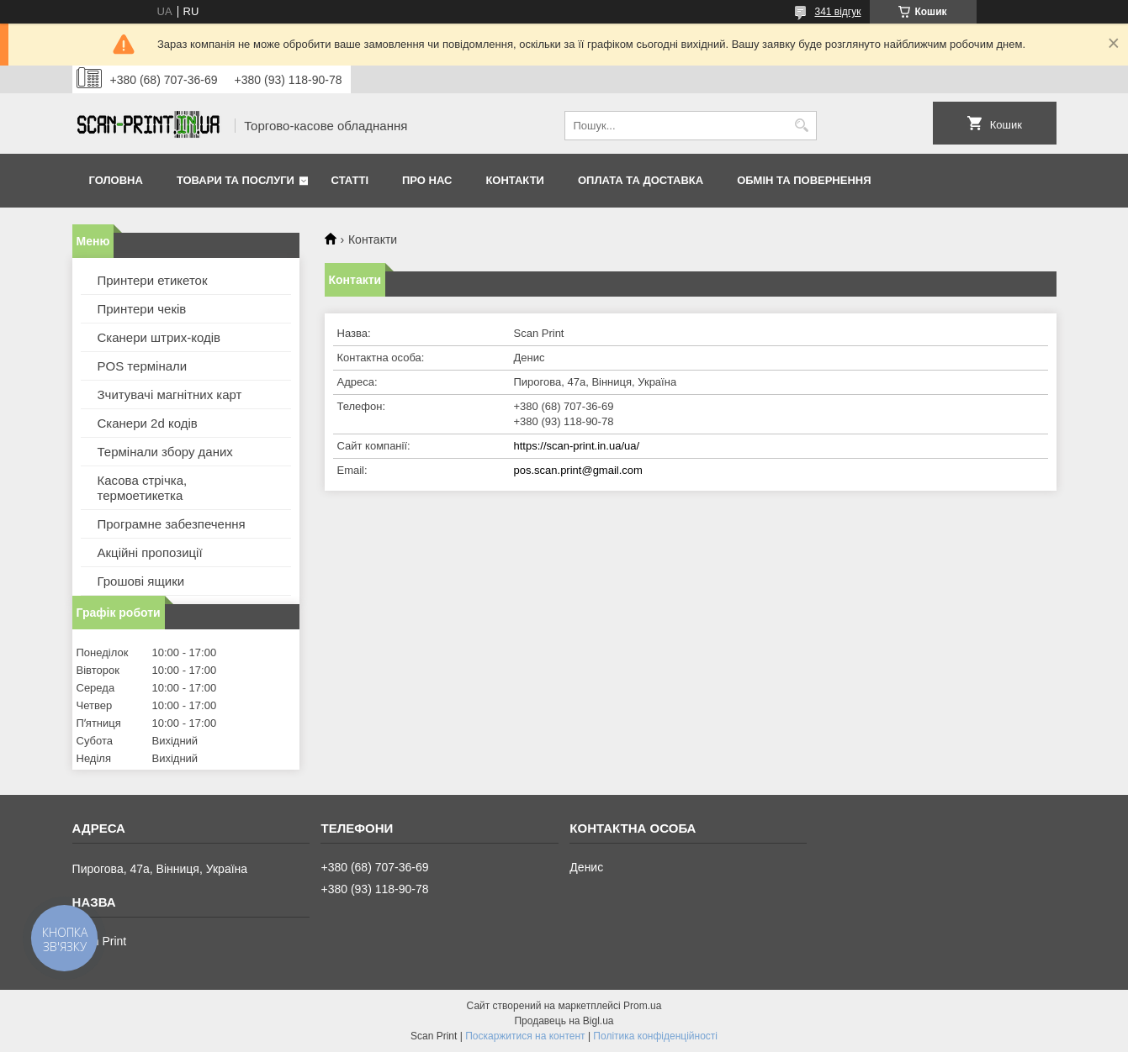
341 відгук (837, 12)
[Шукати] (802, 125)
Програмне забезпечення (172, 524)
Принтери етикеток (153, 280)
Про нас (427, 180)
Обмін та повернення (804, 180)
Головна (116, 180)
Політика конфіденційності (655, 1036)
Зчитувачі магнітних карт (170, 394)
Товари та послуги (235, 180)
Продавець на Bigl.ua (563, 1021)
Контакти (514, 180)
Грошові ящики (141, 581)
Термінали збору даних (165, 451)
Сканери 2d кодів (148, 423)
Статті (349, 180)
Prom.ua (642, 1006)
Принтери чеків (142, 309)
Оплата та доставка (640, 180)
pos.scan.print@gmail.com (578, 470)
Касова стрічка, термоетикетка (143, 487)
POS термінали (143, 366)
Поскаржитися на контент (525, 1036)
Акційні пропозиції (150, 552)
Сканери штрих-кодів (159, 337)
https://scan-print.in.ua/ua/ (577, 445)
